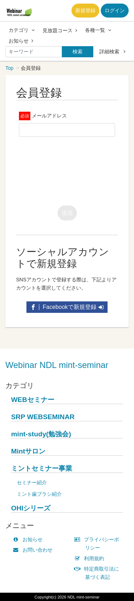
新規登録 (85, 10)
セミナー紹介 (32, 482)
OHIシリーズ (30, 508)
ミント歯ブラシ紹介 (39, 494)
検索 (78, 51)
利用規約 (91, 558)
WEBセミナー (32, 399)
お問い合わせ (34, 550)
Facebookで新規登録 (67, 307)
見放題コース (60, 30)
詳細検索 (112, 51)
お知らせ (21, 41)
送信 (67, 213)
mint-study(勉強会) (41, 434)
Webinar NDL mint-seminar (56, 365)
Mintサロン (28, 451)
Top (9, 68)
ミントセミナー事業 (41, 468)
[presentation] (73, 169)
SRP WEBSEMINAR (43, 417)
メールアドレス (49, 115)
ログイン (115, 10)
